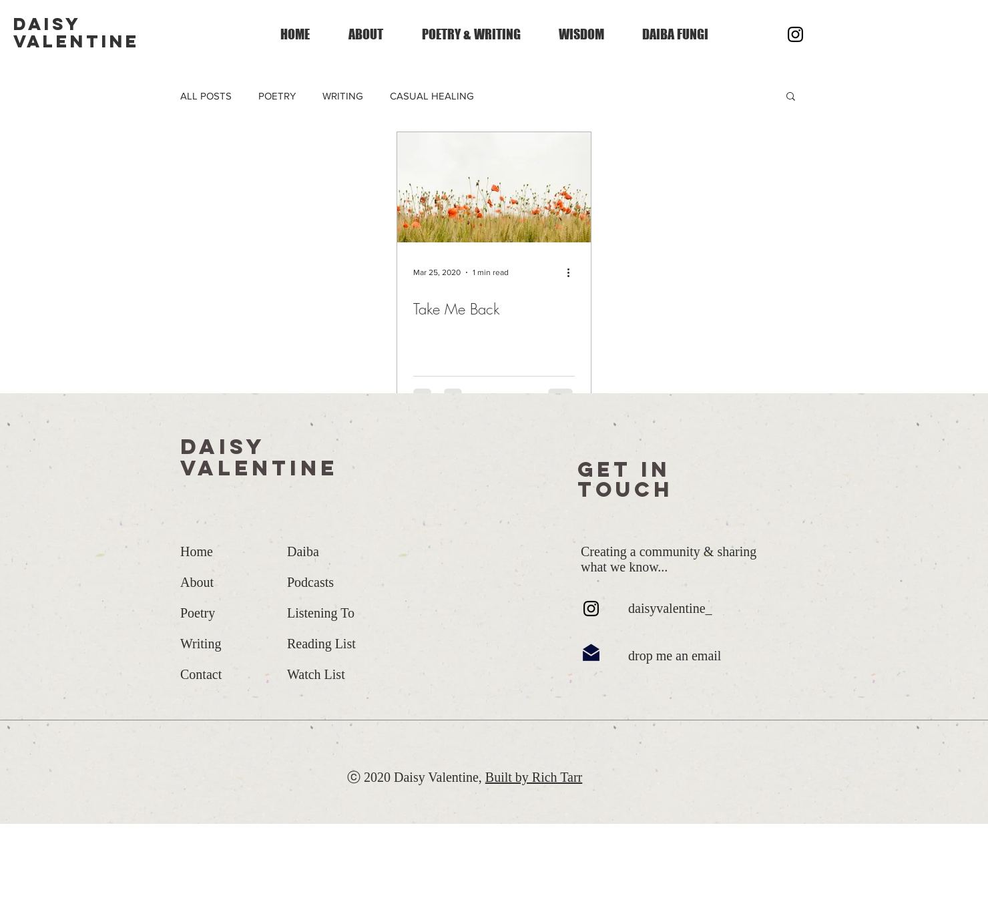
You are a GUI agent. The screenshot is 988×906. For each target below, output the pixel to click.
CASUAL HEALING (432, 95)
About (197, 582)
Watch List (316, 674)
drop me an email (674, 655)
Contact (201, 674)
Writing (200, 643)
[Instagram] (795, 34)
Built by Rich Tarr (533, 777)
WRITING (342, 95)
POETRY (277, 95)
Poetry (197, 613)
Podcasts (310, 582)
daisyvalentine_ (670, 608)
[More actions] (573, 272)
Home (196, 551)
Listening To (320, 613)
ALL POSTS (206, 95)
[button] (790, 97)
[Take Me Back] (494, 187)
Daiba (303, 551)
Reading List (321, 643)
